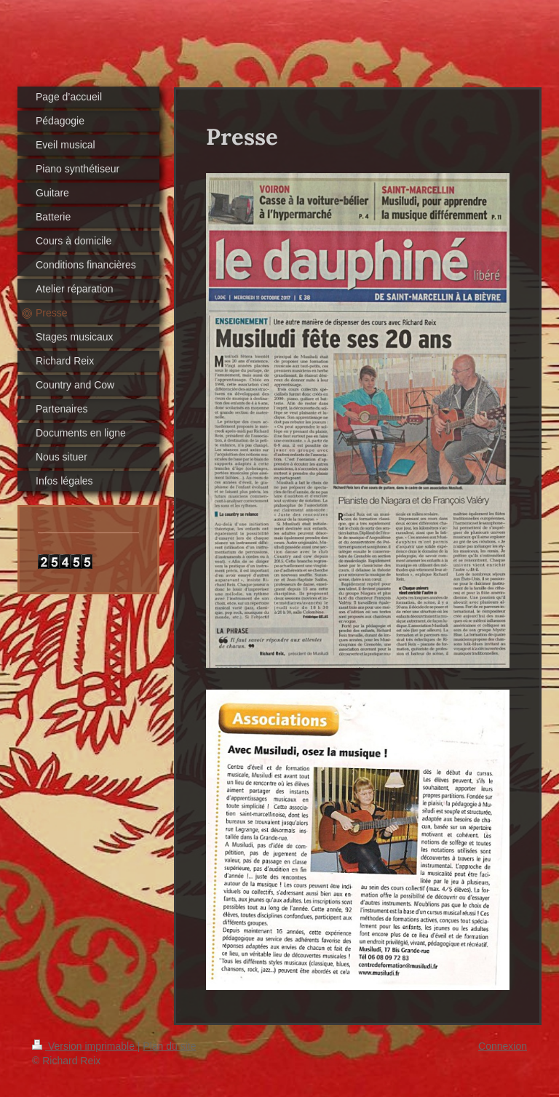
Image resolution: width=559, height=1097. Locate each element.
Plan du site (169, 1046)
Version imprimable (85, 1046)
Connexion (502, 1046)
